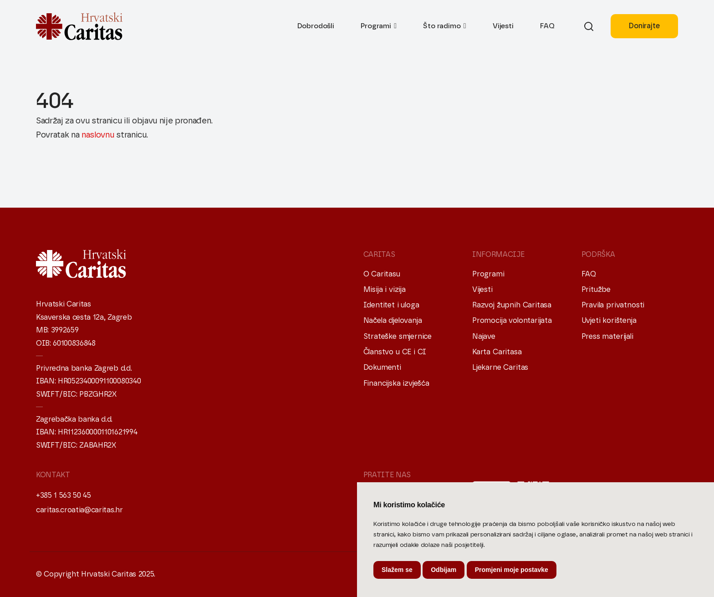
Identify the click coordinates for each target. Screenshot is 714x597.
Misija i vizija (384, 289)
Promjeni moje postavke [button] (511, 569)
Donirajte (644, 26)
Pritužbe (596, 289)
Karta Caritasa (496, 352)
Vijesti (503, 26)
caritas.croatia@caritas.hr (79, 510)
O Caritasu (381, 274)
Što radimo (441, 26)
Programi (376, 26)
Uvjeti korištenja (609, 320)
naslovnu (98, 135)
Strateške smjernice (397, 336)
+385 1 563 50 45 (63, 495)
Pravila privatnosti (613, 305)
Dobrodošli (315, 26)
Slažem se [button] (397, 569)
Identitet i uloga (391, 305)
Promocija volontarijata (512, 320)
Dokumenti (382, 367)
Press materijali (607, 336)
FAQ (547, 26)
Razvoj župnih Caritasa (511, 305)
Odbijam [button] (443, 569)
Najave (483, 336)
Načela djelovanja (392, 320)
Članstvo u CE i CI (395, 352)
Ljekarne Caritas (500, 367)
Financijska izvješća (396, 383)
